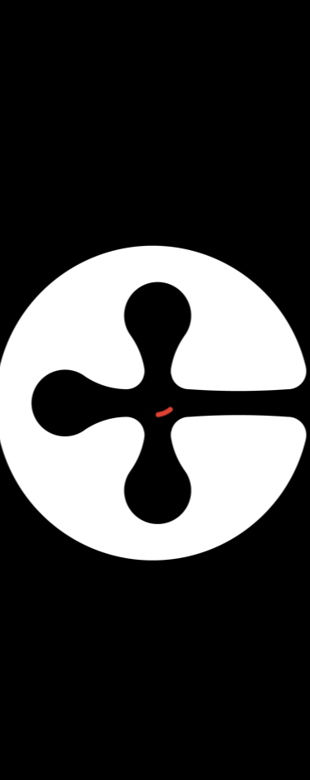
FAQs (196, 772)
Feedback (261, 772)
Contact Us (127, 772)
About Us (48, 772)
